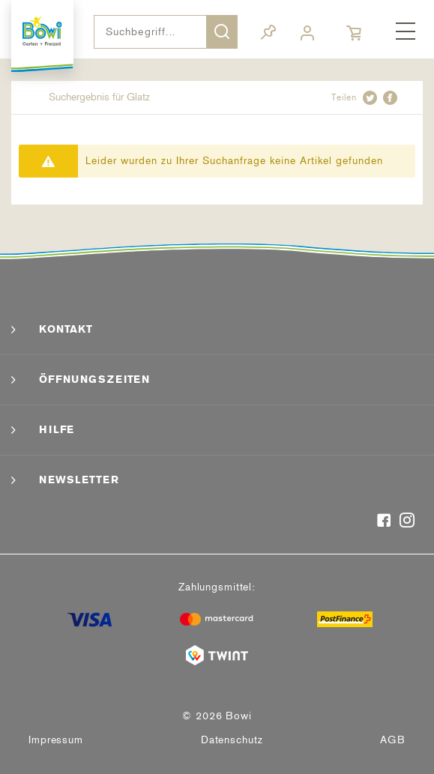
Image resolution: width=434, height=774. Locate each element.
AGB (393, 740)
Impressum (55, 740)
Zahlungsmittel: (217, 587)
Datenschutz (232, 740)
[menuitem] (405, 32)
